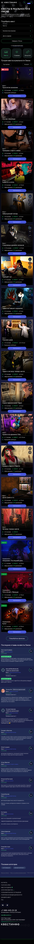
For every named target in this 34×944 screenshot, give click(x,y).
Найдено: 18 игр (17, 41)
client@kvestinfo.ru (6, 915)
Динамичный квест (19, 867)
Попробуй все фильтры (17, 638)
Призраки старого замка (11, 764)
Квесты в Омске (5, 872)
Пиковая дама (8, 652)
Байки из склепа (13, 691)
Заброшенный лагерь (15, 672)
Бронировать (17, 96)
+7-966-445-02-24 (9, 910)
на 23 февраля (6, 867)
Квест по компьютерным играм (18, 872)
